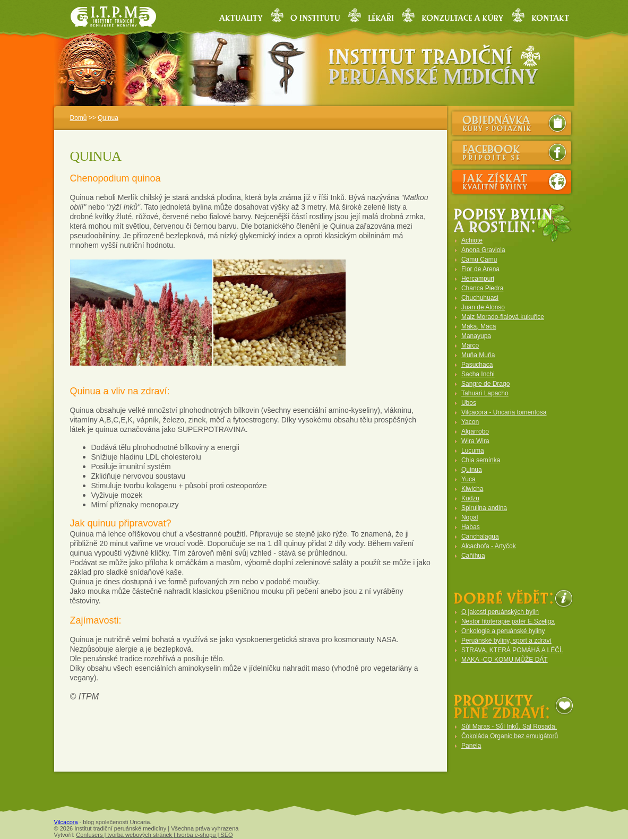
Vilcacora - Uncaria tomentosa (504, 412)
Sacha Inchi (478, 374)
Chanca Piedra (482, 288)
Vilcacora (66, 822)
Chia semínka (480, 460)
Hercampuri (477, 278)
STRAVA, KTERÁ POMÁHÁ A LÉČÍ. (512, 650)
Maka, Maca (478, 326)
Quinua (108, 118)
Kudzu (470, 498)
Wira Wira (475, 441)
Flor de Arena (480, 269)
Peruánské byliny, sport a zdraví (506, 640)
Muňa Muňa (478, 355)
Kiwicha (472, 488)
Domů (78, 118)
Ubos (468, 402)
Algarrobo (475, 431)
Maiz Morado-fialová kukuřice (502, 317)
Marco (470, 345)
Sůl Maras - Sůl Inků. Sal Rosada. (509, 726)
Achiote (472, 240)
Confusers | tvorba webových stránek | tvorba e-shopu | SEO (154, 835)
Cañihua (473, 555)
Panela (471, 745)
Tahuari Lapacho (485, 393)
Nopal (469, 517)
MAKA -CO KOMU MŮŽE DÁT (504, 659)
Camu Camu (479, 259)
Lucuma (472, 450)
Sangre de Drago (485, 383)
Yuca (468, 479)
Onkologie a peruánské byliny (503, 631)
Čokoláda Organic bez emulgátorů (509, 736)
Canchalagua (480, 536)
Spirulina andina (484, 508)
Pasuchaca (477, 364)
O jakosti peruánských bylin (500, 612)
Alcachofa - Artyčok (488, 546)
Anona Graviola (483, 250)
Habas (470, 527)
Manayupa (476, 336)
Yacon (470, 422)
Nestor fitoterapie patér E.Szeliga (508, 621)
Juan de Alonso (483, 307)
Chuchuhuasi (479, 297)
